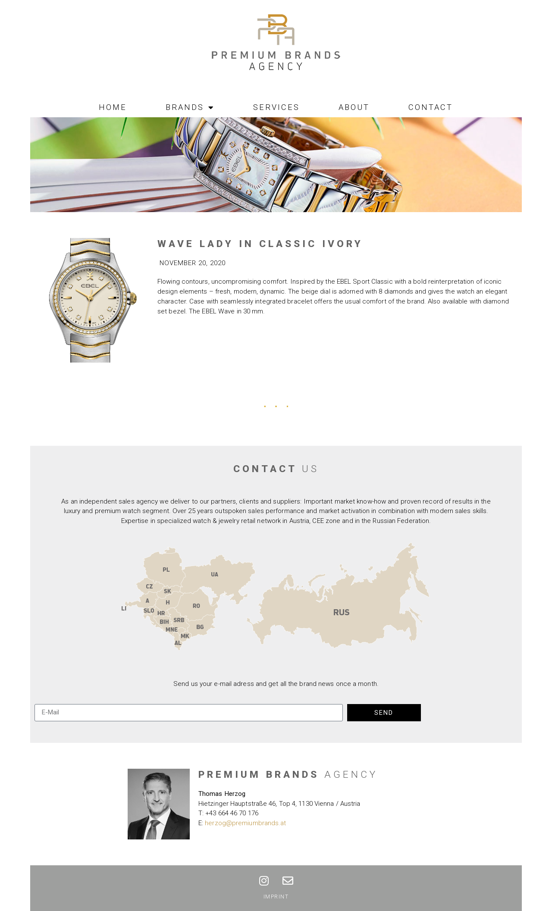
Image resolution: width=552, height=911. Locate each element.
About (354, 107)
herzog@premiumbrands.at (245, 823)
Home (113, 107)
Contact (430, 107)
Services (276, 107)
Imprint (276, 897)
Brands (190, 107)
